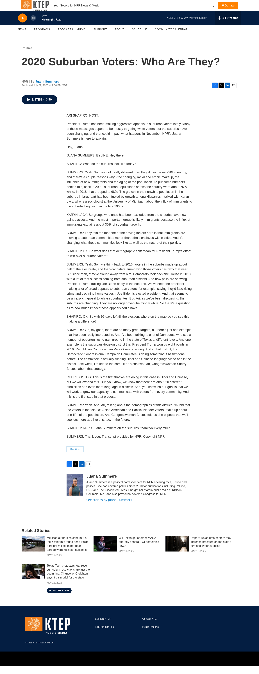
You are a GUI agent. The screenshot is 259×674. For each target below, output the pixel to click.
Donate (231, 9)
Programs (42, 37)
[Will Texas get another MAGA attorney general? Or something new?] (105, 552)
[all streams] (228, 26)
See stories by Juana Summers (109, 508)
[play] (22, 26)
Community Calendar (171, 37)
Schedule (139, 37)
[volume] (33, 26)
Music (81, 37)
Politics (27, 56)
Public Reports (150, 635)
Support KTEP (103, 627)
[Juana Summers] (75, 493)
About (119, 37)
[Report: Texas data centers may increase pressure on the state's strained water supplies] (177, 552)
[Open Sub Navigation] (29, 37)
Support (100, 37)
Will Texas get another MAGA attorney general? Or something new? (139, 549)
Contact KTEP (150, 627)
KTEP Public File (104, 635)
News (22, 37)
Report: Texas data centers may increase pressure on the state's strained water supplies (211, 549)
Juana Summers (47, 89)
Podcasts (65, 37)
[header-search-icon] (213, 9)
